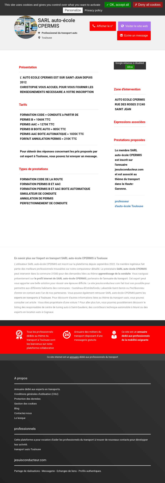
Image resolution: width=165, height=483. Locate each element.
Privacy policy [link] (93, 10)
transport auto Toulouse (27, 449)
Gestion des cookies (25, 403)
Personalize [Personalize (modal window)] (73, 10)
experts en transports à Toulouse (32, 297)
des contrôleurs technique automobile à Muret (114, 307)
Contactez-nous (23, 413)
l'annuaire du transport (115, 278)
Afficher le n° (102, 26)
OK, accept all (117, 4)
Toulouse (47, 37)
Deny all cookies (148, 4)
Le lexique (19, 418)
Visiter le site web (134, 26)
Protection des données (27, 398)
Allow (130, 67)
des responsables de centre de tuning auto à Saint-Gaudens (54, 307)
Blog (16, 408)
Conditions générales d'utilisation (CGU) (36, 394)
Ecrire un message (134, 35)
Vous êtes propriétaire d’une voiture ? (58, 302)
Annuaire (19, 389)
